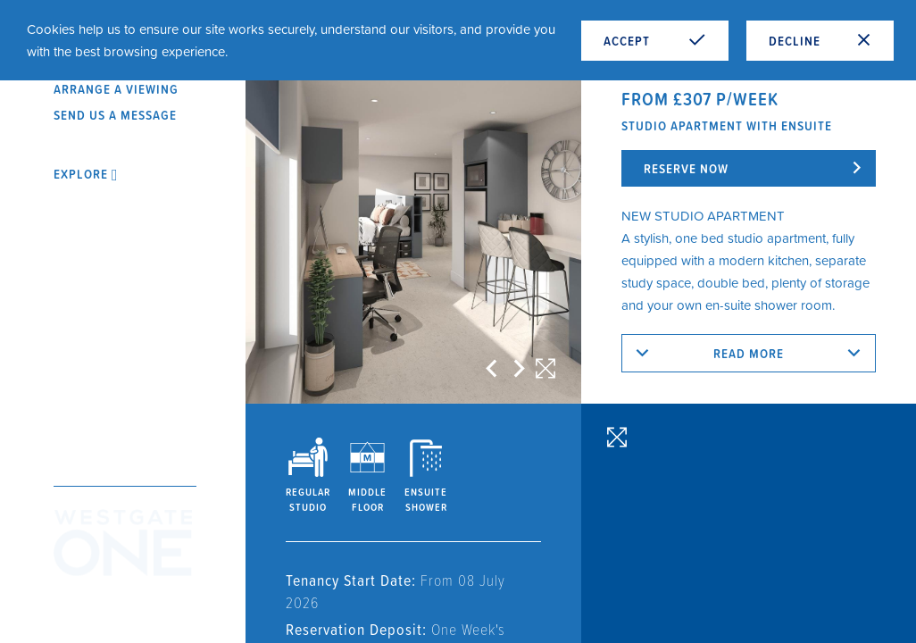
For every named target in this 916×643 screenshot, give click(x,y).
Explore (86, 173)
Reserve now (686, 168)
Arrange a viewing (116, 88)
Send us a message (115, 114)
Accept (655, 40)
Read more (748, 353)
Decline (820, 40)
